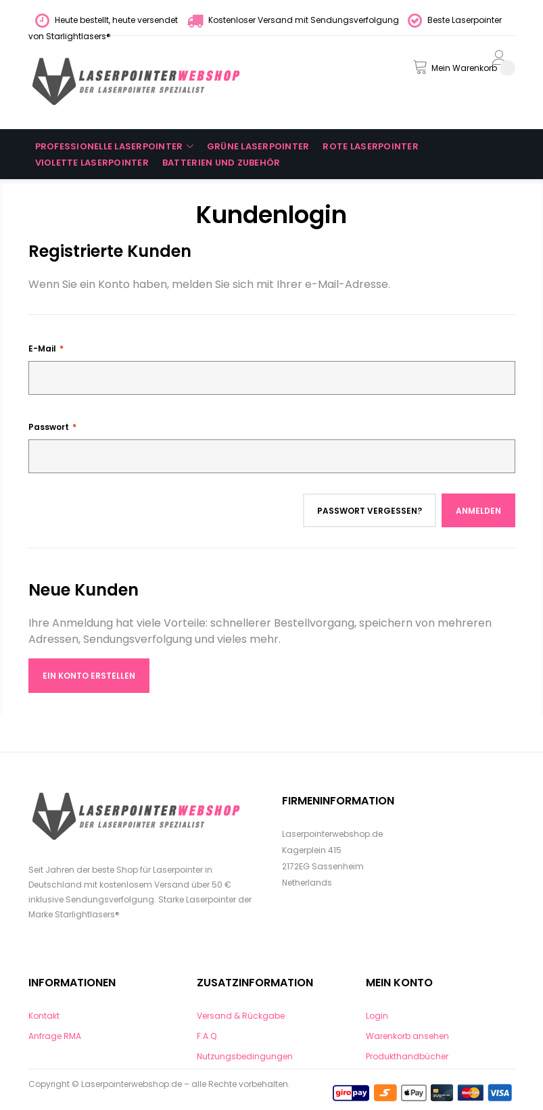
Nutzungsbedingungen (245, 1056)
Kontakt (44, 1015)
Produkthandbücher (407, 1056)
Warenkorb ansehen (407, 1036)
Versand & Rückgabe (241, 1015)
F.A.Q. (207, 1036)
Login (377, 1015)
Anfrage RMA (54, 1036)
